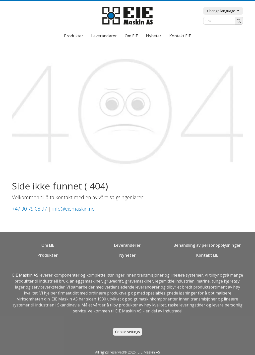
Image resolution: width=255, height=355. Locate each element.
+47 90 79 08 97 (29, 208)
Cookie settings (127, 331)
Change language (221, 10)
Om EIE (131, 36)
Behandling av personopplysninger (207, 245)
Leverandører (104, 36)
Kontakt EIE (180, 36)
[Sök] (219, 21)
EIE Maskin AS (25, 275)
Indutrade (172, 311)
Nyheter (153, 36)
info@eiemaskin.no (73, 208)
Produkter (73, 36)
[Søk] (239, 21)
